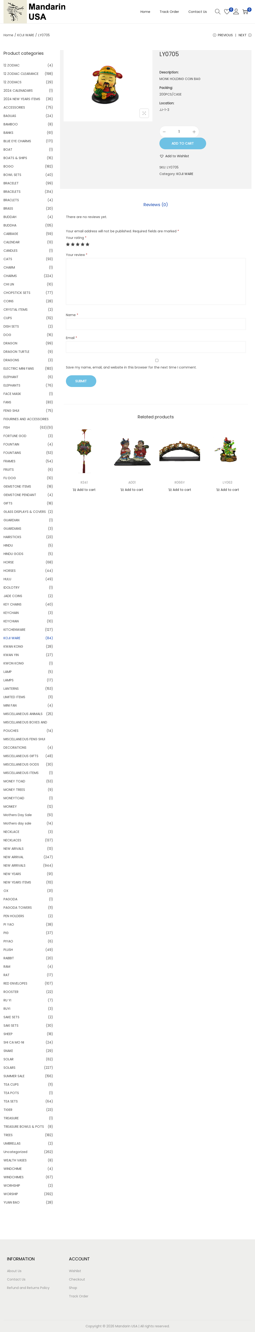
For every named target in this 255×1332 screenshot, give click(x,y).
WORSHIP (11, 1194)
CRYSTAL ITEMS (16, 309)
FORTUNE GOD (15, 436)
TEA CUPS (11, 1084)
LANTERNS (11, 688)
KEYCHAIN (11, 612)
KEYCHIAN (11, 621)
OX (6, 890)
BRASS (8, 208)
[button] (174, 156)
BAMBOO (11, 124)
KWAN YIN (11, 655)
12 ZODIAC (12, 65)
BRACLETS (11, 200)
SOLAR (9, 1059)
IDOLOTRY (12, 587)
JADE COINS (13, 596)
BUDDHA (10, 225)
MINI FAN (10, 705)
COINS (9, 301)
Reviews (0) (156, 205)
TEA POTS (11, 1093)
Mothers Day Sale (18, 815)
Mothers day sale (17, 823)
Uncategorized (15, 1152)
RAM (7, 966)
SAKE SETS (11, 1017)
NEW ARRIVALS (14, 865)
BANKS (8, 132)
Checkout (77, 1279)
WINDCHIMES (14, 1177)
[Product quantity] (179, 131)
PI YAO (9, 924)
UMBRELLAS (12, 1143)
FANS (7, 402)
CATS (8, 259)
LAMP (8, 671)
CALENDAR (12, 242)
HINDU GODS (13, 553)
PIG (6, 933)
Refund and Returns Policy (28, 1287)
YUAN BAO (12, 1202)
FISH (7, 427)
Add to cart (183, 143)
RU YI (7, 1000)
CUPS (8, 318)
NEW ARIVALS (14, 848)
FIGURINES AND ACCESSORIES (26, 419)
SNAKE (8, 1050)
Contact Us (16, 1279)
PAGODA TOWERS (18, 907)
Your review (76, 254)
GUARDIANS (12, 528)
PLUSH (8, 949)
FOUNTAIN (11, 444)
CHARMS (10, 276)
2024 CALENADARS (18, 90)
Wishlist (75, 1271)
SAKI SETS (11, 1025)
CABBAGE (11, 233)
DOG (7, 334)
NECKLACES (12, 840)
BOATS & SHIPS (15, 158)
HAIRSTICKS (12, 537)
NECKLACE (11, 831)
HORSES (10, 570)
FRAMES (9, 461)
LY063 (227, 482)
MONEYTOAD (14, 798)
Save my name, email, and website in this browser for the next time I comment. (131, 367)
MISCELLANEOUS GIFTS (21, 756)
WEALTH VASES (15, 1160)
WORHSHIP (12, 1185)
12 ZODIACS (13, 82)
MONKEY (10, 806)
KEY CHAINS (13, 604)
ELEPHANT (11, 377)
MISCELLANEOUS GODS (21, 764)
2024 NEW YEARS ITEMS (22, 99)
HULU (7, 579)
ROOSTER (11, 991)
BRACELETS (12, 191)
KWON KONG (14, 663)
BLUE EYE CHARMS (17, 141)
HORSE (9, 562)
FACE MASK (12, 393)
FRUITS (9, 469)
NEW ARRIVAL (14, 857)
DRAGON (10, 343)
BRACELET (11, 183)
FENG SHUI (11, 410)
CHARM (9, 267)
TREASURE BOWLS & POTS (24, 1126)
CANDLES (11, 250)
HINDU (8, 545)
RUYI (7, 1008)
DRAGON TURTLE (16, 351)
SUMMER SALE (14, 1076)
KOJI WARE (25, 35)
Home (8, 35)
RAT (7, 975)
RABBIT (9, 958)
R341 (84, 482)
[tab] (156, 204)
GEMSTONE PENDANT (20, 495)
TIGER (8, 1109)
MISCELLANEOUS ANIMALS (23, 714)
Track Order (78, 1296)
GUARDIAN (11, 520)
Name (72, 315)
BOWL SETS (12, 174)
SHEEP (8, 1034)
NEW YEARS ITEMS (17, 882)
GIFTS (8, 503)
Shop (73, 1287)
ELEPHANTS (12, 385)
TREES (8, 1135)
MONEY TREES (14, 789)
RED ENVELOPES (15, 983)
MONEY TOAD (14, 781)
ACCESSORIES (14, 107)
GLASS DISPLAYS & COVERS (25, 511)
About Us (14, 1271)
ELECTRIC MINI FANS (19, 368)
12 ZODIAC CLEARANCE (21, 73)
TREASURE (11, 1118)
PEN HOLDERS (14, 916)
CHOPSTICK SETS (17, 292)
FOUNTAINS (12, 452)
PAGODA (10, 899)
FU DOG (10, 478)
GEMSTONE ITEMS (17, 486)
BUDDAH (10, 217)
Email (71, 338)
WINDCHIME (13, 1168)
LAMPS (9, 680)
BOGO (9, 166)
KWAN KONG (13, 646)
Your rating (76, 237)
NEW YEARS (12, 874)
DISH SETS (11, 326)
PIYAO (8, 941)
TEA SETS (11, 1101)
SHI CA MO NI (14, 1042)
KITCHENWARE (14, 629)
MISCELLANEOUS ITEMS (21, 772)
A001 (132, 482)
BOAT (8, 149)
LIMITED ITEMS (14, 697)
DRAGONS (11, 360)
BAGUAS (10, 115)
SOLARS (9, 1067)
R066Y (180, 482)
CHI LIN (9, 284)
